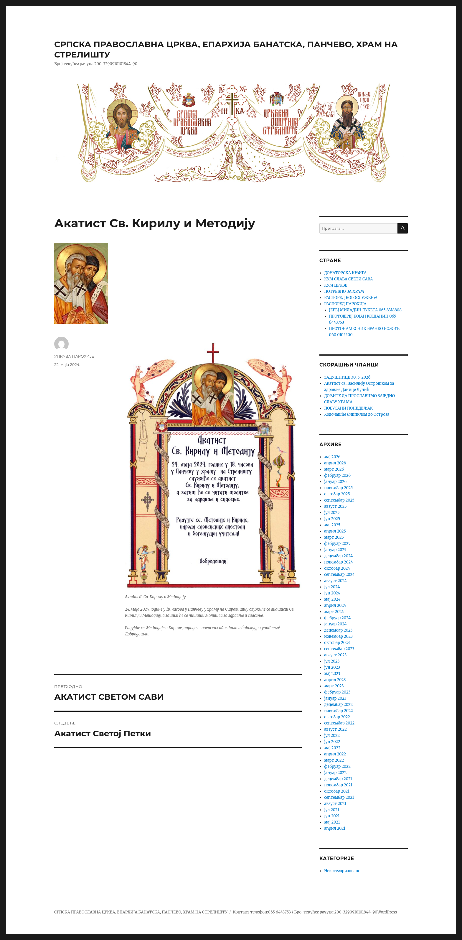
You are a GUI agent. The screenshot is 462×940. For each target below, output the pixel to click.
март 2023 (334, 685)
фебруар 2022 (337, 766)
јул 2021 (331, 809)
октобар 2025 (337, 494)
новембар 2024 (338, 562)
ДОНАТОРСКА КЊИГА (345, 272)
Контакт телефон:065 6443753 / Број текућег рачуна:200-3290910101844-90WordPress (315, 912)
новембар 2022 (338, 710)
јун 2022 (332, 741)
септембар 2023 (339, 648)
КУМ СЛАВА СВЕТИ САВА (348, 279)
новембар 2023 (338, 636)
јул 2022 (332, 735)
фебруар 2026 (337, 475)
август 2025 (335, 506)
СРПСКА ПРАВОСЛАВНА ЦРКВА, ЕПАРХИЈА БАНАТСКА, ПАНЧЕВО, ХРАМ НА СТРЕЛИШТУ (140, 912)
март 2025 (334, 537)
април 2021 (334, 828)
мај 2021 (332, 822)
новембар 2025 (338, 487)
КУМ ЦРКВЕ (335, 285)
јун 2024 (332, 593)
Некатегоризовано (342, 870)
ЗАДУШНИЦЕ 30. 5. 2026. (347, 377)
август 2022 (335, 729)
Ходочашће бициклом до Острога (356, 414)
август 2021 (335, 803)
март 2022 (334, 760)
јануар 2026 (335, 481)
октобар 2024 (337, 568)
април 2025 (335, 531)
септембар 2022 (339, 723)
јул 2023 (331, 661)
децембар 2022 (338, 704)
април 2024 (335, 605)
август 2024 (335, 580)
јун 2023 (332, 667)
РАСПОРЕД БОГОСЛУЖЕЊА (350, 297)
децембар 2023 (338, 630)
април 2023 (335, 679)
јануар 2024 (335, 624)
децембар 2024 (338, 555)
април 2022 (335, 754)
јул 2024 (332, 586)
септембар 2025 (339, 500)
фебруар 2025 (337, 543)
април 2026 (335, 463)
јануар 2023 (335, 698)
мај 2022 (332, 747)
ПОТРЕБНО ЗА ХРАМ (344, 291)
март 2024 (334, 611)
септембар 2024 (339, 574)
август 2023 (335, 655)
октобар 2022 (337, 716)
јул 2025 (331, 512)
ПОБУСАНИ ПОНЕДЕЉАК (348, 408)
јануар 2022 (335, 772)
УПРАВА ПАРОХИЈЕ (74, 356)
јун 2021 (331, 816)
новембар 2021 (338, 785)
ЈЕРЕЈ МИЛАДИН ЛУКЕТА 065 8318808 (365, 310)
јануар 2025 (335, 549)
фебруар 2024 (337, 617)
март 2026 (334, 469)
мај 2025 (332, 524)
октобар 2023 (337, 642)
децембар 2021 (338, 778)
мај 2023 (332, 673)
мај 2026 (332, 456)
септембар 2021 (339, 797)
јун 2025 (332, 518)
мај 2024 (332, 599)
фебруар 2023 (337, 692)
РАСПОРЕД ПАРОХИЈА (345, 303)
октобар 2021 (336, 791)
